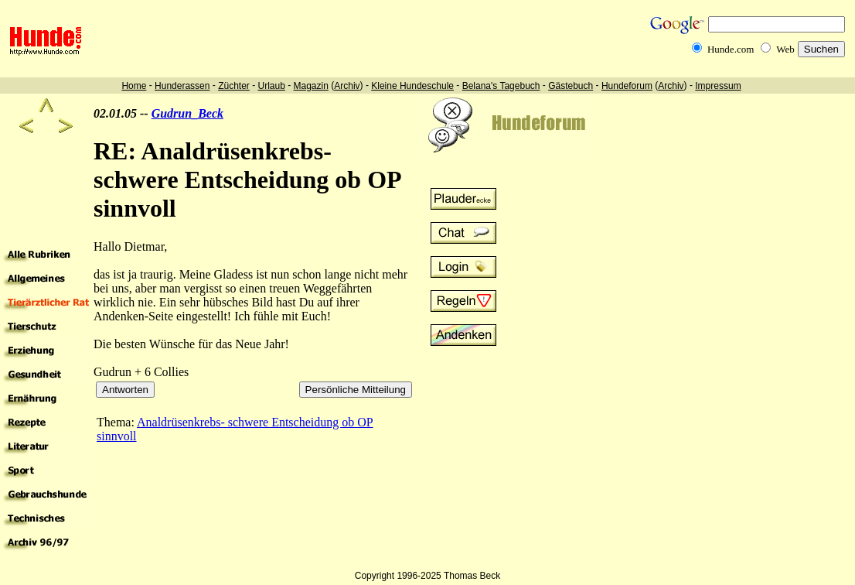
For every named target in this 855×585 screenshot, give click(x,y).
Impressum (718, 85)
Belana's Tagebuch (501, 85)
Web (785, 49)
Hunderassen (182, 85)
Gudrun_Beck (187, 113)
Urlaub (270, 85)
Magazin (311, 85)
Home (133, 85)
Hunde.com (730, 49)
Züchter (234, 85)
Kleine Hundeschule (412, 85)
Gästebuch (570, 85)
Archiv (346, 85)
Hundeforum (626, 85)
